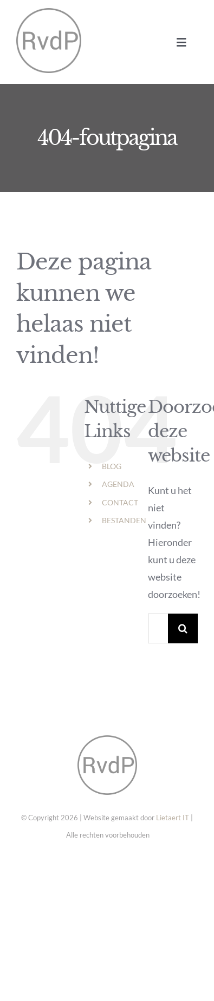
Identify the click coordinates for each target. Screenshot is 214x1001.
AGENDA (118, 484)
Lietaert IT (172, 817)
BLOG (111, 466)
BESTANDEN (124, 520)
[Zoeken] (183, 628)
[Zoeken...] (158, 628)
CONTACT (120, 502)
